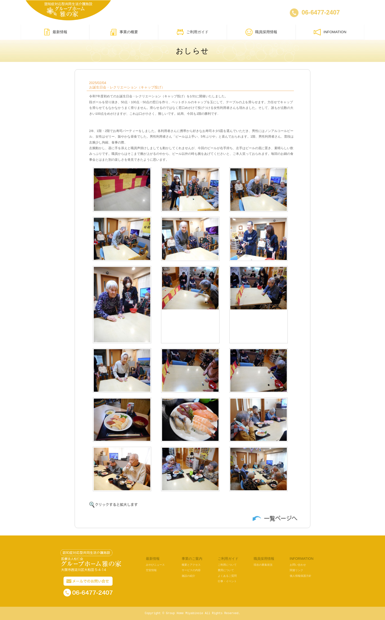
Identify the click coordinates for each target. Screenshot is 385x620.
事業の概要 (124, 32)
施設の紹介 (188, 575)
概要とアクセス (191, 564)
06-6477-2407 (321, 12)
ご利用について (227, 564)
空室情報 (151, 570)
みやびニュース (155, 564)
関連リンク (296, 570)
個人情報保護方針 (300, 575)
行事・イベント (227, 581)
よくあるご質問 (227, 575)
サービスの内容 (191, 570)
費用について (226, 570)
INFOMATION (330, 32)
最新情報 (55, 32)
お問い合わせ (298, 564)
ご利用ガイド (192, 32)
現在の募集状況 (263, 564)
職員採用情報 (261, 32)
